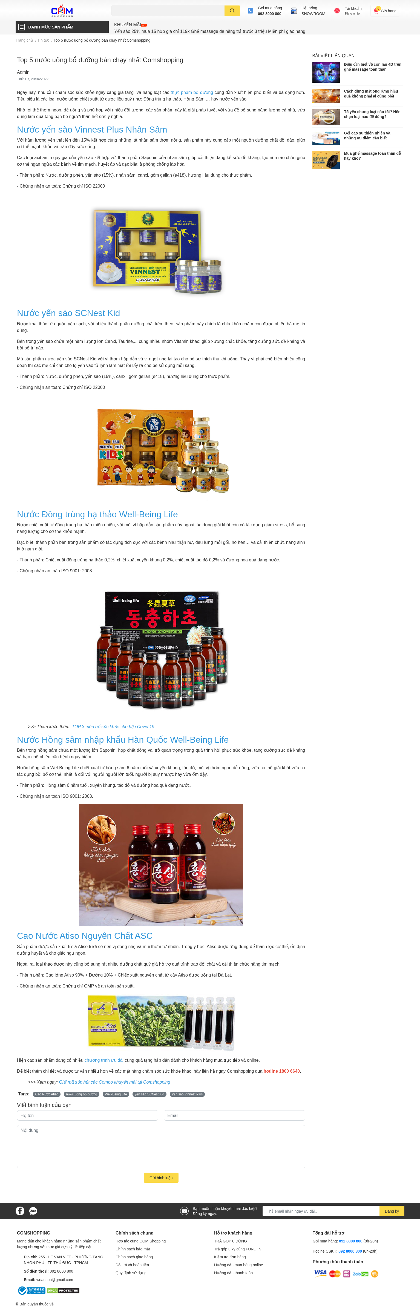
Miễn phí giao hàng (286, 31)
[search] (232, 10)
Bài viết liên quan (333, 55)
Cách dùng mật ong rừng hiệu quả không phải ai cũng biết (371, 93)
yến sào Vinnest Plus (187, 1094)
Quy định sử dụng (131, 1272)
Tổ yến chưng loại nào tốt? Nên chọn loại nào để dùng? (372, 114)
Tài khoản (353, 8)
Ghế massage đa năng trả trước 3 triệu (229, 31)
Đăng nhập (352, 13)
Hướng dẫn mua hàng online (238, 1264)
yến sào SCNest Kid (149, 1094)
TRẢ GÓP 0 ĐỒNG (230, 1241)
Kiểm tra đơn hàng (230, 1257)
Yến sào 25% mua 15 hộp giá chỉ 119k (152, 31)
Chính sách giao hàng (134, 1257)
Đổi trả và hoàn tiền (132, 1264)
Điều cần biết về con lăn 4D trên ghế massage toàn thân (373, 66)
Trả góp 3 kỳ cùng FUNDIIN (237, 1249)
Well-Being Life (116, 1094)
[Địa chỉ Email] (333, 1211)
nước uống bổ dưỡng (81, 1094)
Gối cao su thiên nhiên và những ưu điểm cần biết (367, 135)
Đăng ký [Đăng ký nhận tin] (392, 1211)
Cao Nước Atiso (46, 1094)
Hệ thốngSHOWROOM (313, 10)
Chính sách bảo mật (133, 1249)
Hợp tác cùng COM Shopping (141, 1241)
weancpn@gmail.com (54, 1279)
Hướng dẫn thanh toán (233, 1272)
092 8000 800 (269, 13)
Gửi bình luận (161, 1177)
